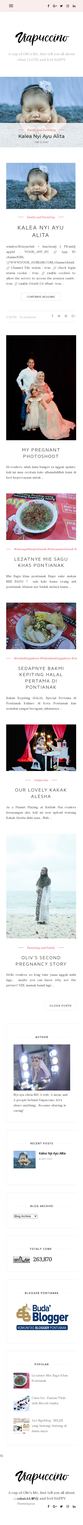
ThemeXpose (26, 1504)
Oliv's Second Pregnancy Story (41, 961)
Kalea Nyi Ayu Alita (41, 136)
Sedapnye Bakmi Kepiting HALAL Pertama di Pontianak (41, 677)
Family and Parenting (41, 130)
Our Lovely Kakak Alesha (41, 793)
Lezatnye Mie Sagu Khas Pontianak (41, 562)
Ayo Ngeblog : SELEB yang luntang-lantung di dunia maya (49, 1425)
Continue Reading (41, 296)
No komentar (28, 317)
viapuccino (41, 780)
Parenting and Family (41, 948)
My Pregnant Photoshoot (41, 453)
